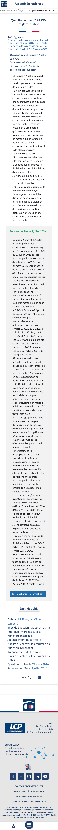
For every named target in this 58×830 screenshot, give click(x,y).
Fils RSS (31, 813)
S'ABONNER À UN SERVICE (28, 797)
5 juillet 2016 (39, 668)
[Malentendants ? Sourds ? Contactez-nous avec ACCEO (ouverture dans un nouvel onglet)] (27, 766)
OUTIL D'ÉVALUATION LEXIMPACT (28, 802)
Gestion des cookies (44, 813)
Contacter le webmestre (15, 813)
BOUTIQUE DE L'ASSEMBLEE (28, 786)
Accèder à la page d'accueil (4, 4)
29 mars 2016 (40, 664)
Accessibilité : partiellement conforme (36, 810)
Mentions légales (11, 810)
